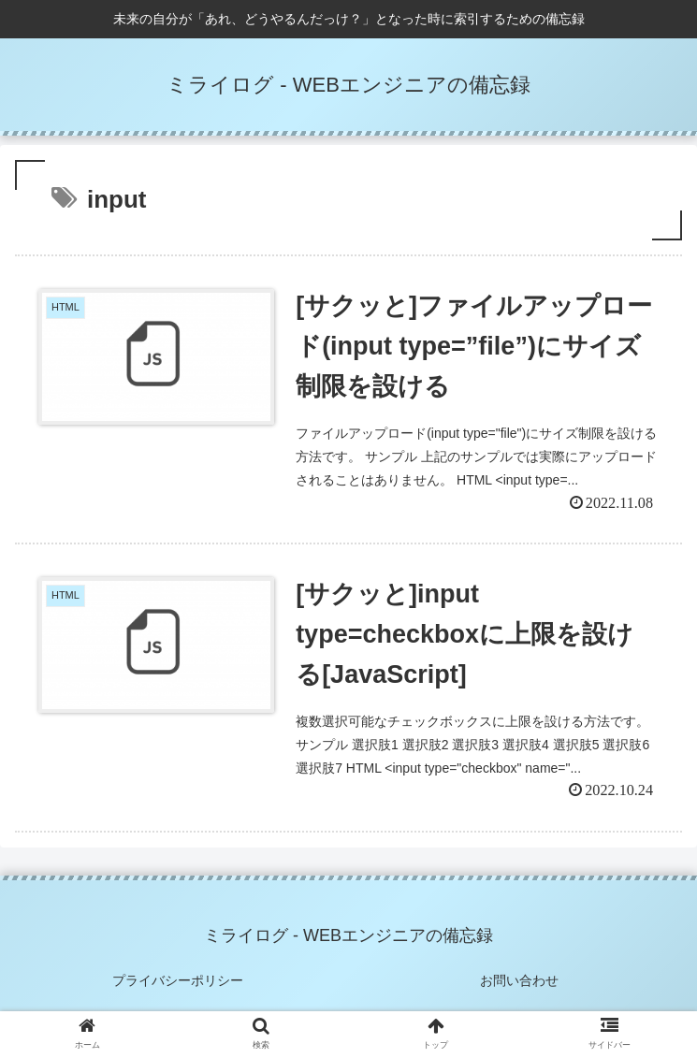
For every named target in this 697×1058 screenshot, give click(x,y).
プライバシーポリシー (177, 980)
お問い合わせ (519, 980)
